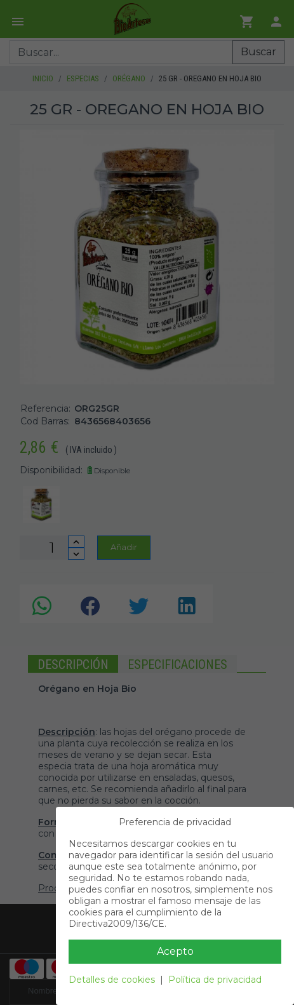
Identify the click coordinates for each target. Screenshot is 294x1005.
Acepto (175, 951)
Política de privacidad (215, 979)
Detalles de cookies (112, 979)
